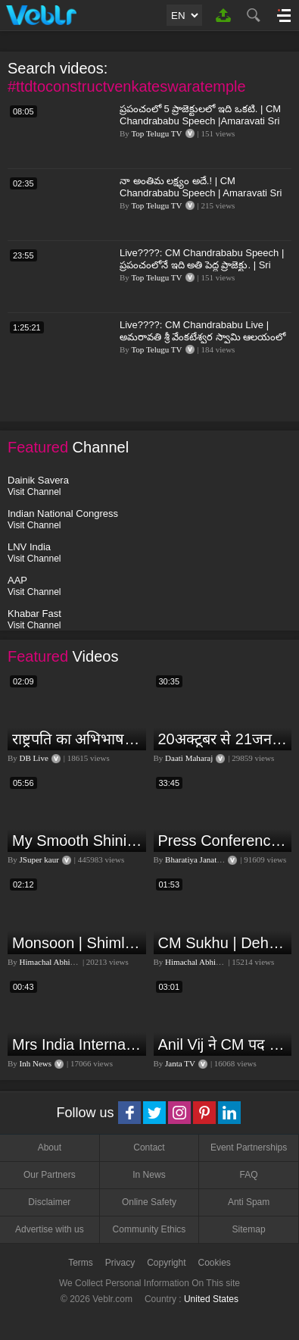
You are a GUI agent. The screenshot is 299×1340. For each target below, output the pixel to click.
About (49, 1147)
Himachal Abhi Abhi (54, 961)
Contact (148, 1147)
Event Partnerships (248, 1147)
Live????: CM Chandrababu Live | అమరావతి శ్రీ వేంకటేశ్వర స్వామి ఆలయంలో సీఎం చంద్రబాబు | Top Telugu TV (202, 337)
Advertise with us (49, 1229)
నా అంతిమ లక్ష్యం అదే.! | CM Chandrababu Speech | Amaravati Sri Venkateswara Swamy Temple (201, 193)
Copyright (166, 1262)
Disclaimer (49, 1202)
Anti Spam (248, 1202)
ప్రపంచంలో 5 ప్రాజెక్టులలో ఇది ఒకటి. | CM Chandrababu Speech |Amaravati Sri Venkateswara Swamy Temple (200, 121)
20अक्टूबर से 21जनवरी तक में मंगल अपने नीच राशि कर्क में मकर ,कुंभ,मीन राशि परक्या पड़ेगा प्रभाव (223, 739)
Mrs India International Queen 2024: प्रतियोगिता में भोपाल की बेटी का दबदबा (77, 1044)
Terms (80, 1262)
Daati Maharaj (189, 757)
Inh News (35, 1063)
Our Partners (49, 1174)
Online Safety (149, 1202)
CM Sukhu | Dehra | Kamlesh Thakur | (223, 943)
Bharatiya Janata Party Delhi (212, 859)
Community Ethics (149, 1229)
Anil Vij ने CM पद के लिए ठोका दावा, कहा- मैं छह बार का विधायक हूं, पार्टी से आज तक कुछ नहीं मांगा (223, 1044)
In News (148, 1174)
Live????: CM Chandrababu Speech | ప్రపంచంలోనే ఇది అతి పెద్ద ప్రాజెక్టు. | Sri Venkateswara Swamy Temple (202, 265)
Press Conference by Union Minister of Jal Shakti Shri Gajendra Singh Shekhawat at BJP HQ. (223, 840)
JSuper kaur (39, 859)
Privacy (120, 1262)
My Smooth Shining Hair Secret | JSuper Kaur (77, 840)
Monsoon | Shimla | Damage (77, 943)
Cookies (214, 1262)
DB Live (34, 757)
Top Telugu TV (156, 133)
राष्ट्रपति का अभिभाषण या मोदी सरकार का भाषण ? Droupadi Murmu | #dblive (77, 739)
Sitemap (249, 1229)
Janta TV (180, 1063)
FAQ (249, 1174)
